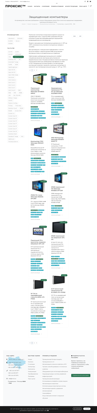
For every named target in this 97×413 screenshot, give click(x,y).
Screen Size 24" (12, 131)
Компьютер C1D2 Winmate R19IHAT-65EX (37, 143)
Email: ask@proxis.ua (25, 1)
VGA (22, 136)
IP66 (9, 92)
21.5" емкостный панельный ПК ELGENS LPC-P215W (58, 290)
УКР (80, 36)
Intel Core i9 (11, 90)
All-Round (18, 54)
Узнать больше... (36, 120)
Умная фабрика (46, 393)
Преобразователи (33, 374)
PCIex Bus (18, 105)
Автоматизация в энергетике (50, 383)
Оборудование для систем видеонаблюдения (55, 371)
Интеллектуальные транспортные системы (54, 386)
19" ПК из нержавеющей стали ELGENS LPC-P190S (38, 296)
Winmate (19, 38)
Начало (30, 6)
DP (20, 59)
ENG (74, 36)
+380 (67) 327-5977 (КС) (14, 362)
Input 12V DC (11, 69)
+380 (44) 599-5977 (13, 373)
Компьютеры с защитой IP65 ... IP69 (66, 24)
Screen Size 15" (12, 121)
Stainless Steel (12, 133)
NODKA (10, 43)
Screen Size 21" (12, 128)
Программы (31, 376)
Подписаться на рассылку (81, 375)
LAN (9, 95)
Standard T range (13, 136)
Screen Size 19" (12, 126)
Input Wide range (13, 74)
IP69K (20, 92)
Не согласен (77, 408)
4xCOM (10, 54)
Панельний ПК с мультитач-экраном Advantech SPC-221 (38, 242)
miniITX (10, 100)
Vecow (17, 41)
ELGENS (10, 41)
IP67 (15, 92)
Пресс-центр (83, 6)
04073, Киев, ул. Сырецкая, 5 (16, 359)
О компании (45, 6)
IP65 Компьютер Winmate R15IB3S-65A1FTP (57, 139)
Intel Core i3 (11, 82)
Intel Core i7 (11, 87)
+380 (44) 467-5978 (13, 375)
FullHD (10, 64)
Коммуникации (32, 371)
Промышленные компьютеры (47, 24)
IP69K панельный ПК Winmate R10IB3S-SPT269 (57, 188)
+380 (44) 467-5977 (14, 370)
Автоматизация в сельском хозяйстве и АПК (54, 364)
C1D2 (9, 56)
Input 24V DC (12, 72)
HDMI (16, 64)
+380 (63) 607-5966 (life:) (14, 367)
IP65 (19, 90)
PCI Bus (10, 105)
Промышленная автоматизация (50, 378)
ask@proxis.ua (12, 378)
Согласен (86, 408)
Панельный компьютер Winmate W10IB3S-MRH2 (37, 90)
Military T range (12, 98)
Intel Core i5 (11, 85)
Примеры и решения (57, 6)
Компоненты (31, 369)
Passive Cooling (12, 103)
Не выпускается (13, 141)
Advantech (11, 38)
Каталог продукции (71, 6)
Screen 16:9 (18, 110)
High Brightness (12, 67)
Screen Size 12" (12, 118)
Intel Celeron (12, 80)
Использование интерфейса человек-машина (54, 381)
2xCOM (10, 51)
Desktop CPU (12, 59)
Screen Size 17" (12, 123)
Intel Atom (11, 77)
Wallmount (11, 139)
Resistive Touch (12, 108)
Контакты (37, 6)
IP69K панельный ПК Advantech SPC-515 (58, 237)
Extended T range (13, 62)
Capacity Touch (18, 56)
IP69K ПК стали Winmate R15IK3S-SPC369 (37, 196)
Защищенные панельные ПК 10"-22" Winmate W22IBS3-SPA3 (57, 90)
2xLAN (17, 51)
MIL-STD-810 (16, 95)
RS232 (21, 108)
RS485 (10, 110)
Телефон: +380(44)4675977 (11, 1)
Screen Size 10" (12, 116)
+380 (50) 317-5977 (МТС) (14, 365)
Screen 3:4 (11, 113)
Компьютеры (31, 366)
